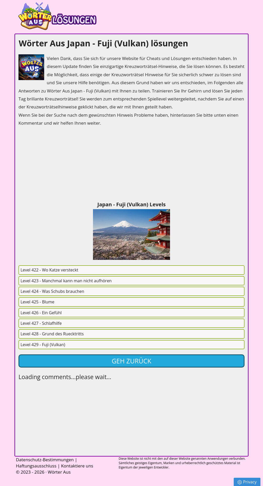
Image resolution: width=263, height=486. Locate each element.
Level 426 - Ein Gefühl (41, 313)
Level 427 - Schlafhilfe (41, 323)
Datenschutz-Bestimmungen (45, 460)
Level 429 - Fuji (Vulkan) (43, 344)
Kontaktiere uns (77, 466)
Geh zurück (131, 360)
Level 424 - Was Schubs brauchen (52, 291)
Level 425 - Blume (37, 302)
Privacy (247, 482)
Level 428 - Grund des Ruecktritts (52, 334)
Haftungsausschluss (36, 466)
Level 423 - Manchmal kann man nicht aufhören (66, 281)
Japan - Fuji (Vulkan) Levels (131, 204)
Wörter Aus (59, 472)
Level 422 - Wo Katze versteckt (49, 270)
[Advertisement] (57, 164)
